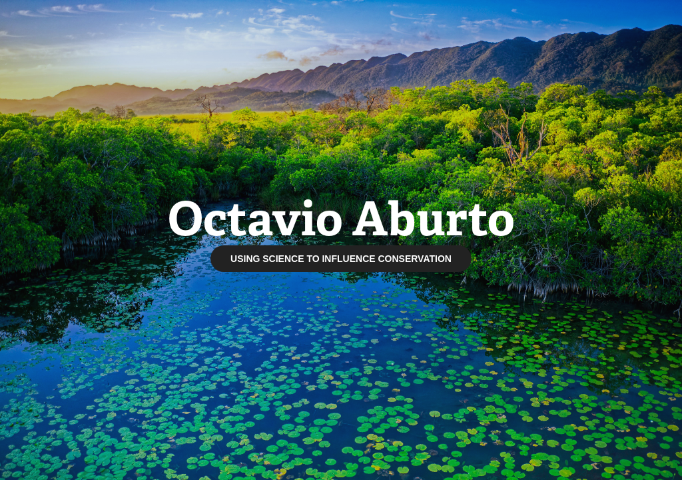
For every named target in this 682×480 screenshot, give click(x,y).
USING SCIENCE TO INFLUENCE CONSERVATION (341, 258)
